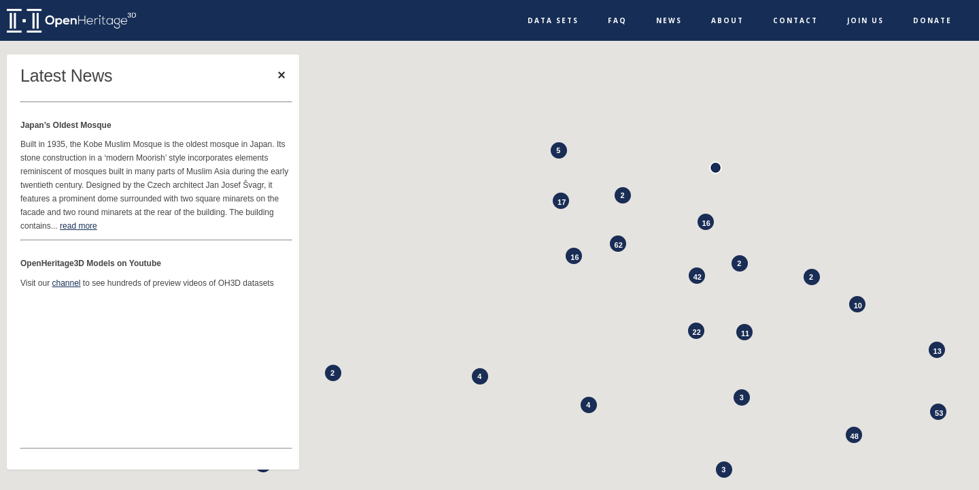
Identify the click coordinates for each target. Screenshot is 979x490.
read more (78, 226)
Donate (932, 20)
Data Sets (553, 20)
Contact (795, 20)
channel (66, 283)
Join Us (865, 20)
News (669, 20)
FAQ (617, 20)
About (727, 20)
